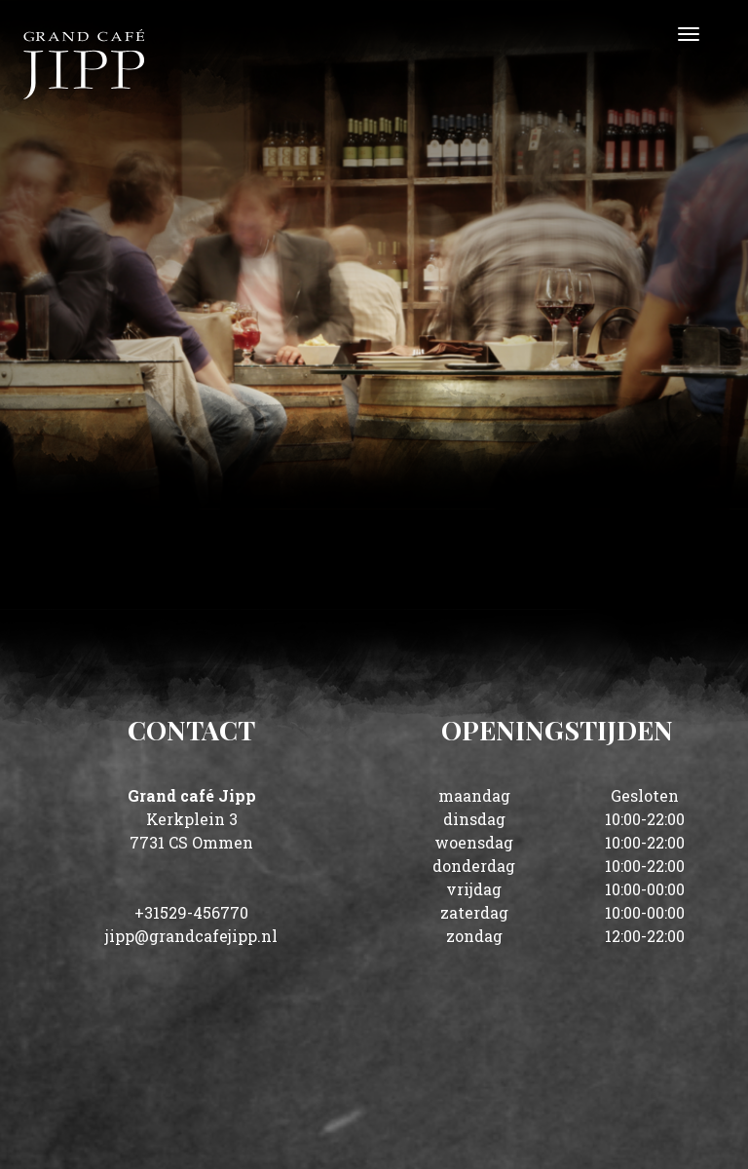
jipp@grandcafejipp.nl (191, 935)
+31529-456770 (191, 912)
